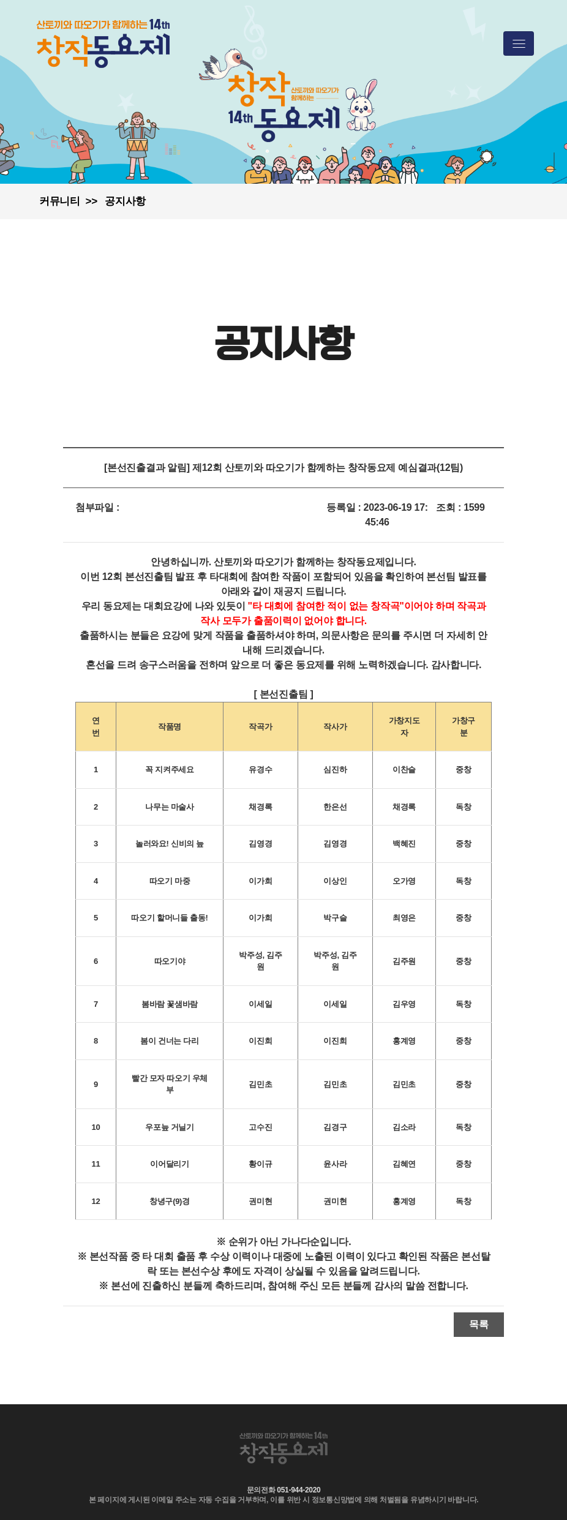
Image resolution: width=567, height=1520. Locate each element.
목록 (479, 1324)
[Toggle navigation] (518, 43)
